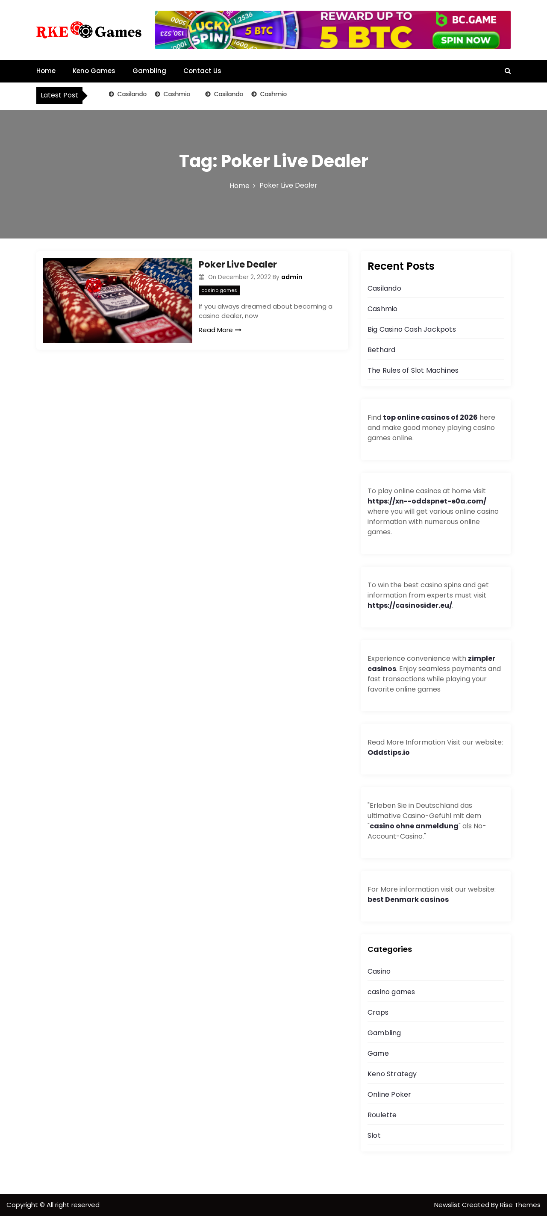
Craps (378, 1012)
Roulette (382, 1115)
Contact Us (202, 70)
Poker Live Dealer (238, 264)
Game (378, 1053)
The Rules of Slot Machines (413, 370)
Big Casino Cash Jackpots (412, 329)
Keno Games (94, 70)
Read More (220, 329)
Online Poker (389, 1094)
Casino (379, 971)
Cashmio (176, 94)
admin (292, 277)
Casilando (131, 94)
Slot (374, 1135)
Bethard (381, 350)
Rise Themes (520, 1204)
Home (46, 70)
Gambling (149, 70)
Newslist (448, 1204)
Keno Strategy (392, 1074)
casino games (219, 290)
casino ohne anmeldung (414, 826)
